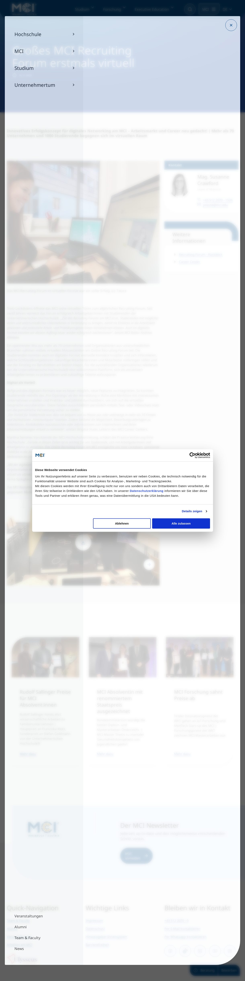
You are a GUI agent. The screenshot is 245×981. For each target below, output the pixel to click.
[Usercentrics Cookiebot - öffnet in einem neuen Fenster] (192, 455)
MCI (205, 9)
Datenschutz (95, 928)
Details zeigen (192, 511)
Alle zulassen (181, 523)
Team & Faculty (18, 920)
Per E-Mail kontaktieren (182, 928)
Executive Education (152, 9)
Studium (82, 9)
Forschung (112, 9)
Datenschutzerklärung (147, 491)
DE (225, 9)
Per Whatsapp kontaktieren (185, 936)
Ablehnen (122, 523)
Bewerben (229, 970)
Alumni (12, 928)
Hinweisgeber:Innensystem (106, 936)
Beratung (204, 970)
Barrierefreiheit (97, 945)
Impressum (94, 920)
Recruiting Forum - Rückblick (200, 254)
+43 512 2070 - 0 (176, 920)
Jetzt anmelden (136, 855)
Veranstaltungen (19, 936)
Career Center (189, 262)
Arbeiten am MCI (19, 945)
